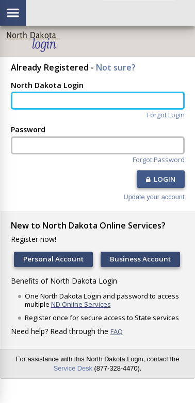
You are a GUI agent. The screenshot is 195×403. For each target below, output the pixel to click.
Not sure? (116, 67)
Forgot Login (166, 115)
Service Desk (73, 368)
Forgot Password (159, 159)
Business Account (140, 259)
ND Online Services (81, 304)
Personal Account (53, 259)
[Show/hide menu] (13, 13)
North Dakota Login (47, 85)
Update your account (153, 197)
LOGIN (160, 179)
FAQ (116, 331)
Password (28, 129)
